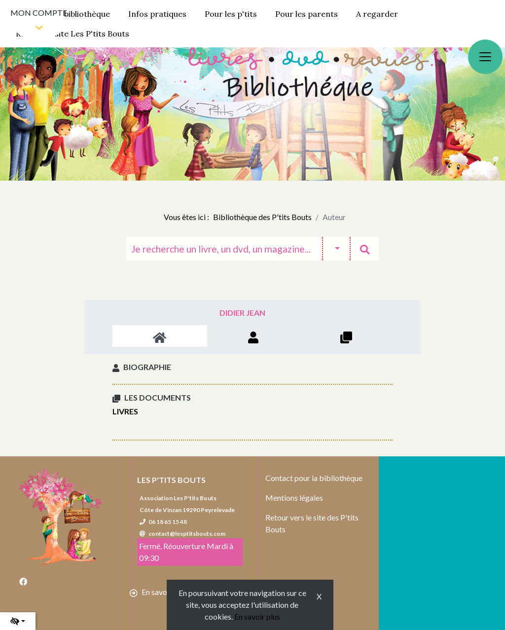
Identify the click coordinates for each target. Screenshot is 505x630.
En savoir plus (257, 616)
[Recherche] (224, 248)
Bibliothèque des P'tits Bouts (262, 217)
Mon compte (38, 12)
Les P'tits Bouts (171, 479)
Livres (125, 411)
